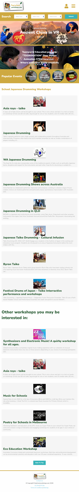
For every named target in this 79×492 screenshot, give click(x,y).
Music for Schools (15, 396)
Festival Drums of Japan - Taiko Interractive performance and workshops (32, 292)
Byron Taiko (11, 264)
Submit (71, 16)
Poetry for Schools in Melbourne (25, 422)
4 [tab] (43, 65)
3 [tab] (41, 65)
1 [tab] (36, 65)
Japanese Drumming (16, 133)
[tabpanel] (39, 57)
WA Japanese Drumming (19, 159)
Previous (21, 57)
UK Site (42, 486)
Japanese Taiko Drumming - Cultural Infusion (33, 237)
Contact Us (39, 481)
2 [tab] (38, 65)
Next (58, 57)
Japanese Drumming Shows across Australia (33, 184)
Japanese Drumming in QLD (21, 211)
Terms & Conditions (36, 488)
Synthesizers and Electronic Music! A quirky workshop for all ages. (39, 342)
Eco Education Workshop (20, 449)
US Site (37, 486)
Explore (39, 37)
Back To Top (39, 463)
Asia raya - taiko (14, 108)
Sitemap (45, 488)
